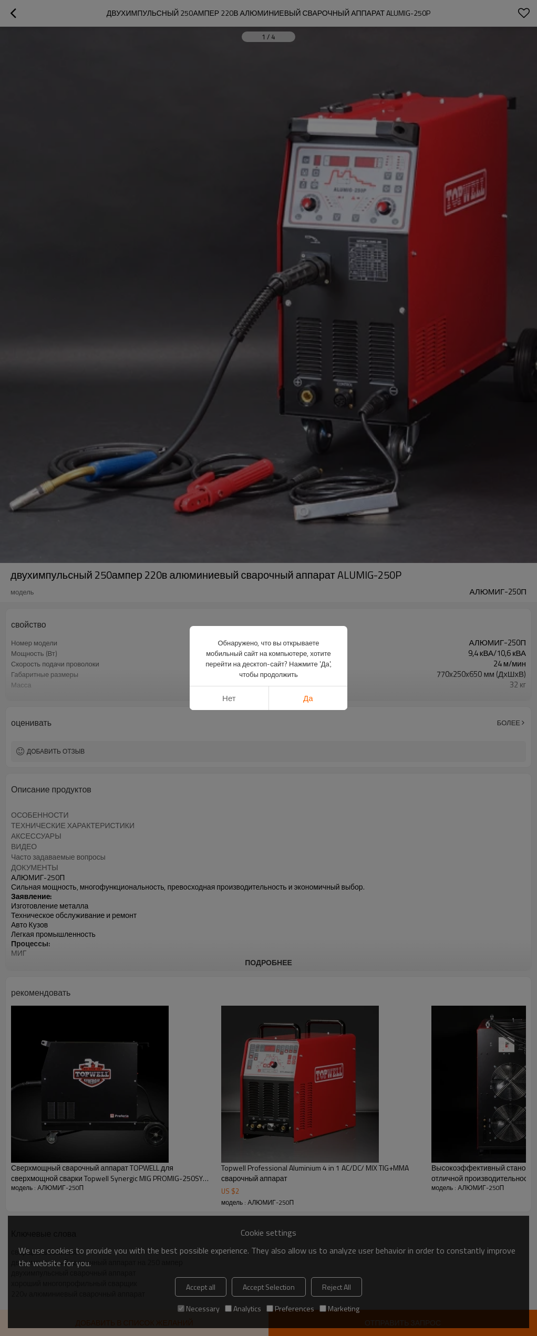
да (308, 698)
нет (229, 698)
